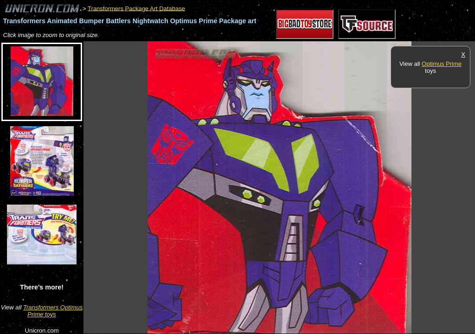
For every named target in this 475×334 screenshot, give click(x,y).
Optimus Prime (442, 63)
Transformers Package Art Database (136, 8)
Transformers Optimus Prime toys (53, 311)
